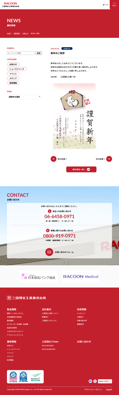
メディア (13, 78)
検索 (39, 53)
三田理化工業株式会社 (26, 298)
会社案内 (46, 309)
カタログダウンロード (15, 331)
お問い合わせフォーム (59, 252)
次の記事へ (104, 159)
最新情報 (16, 33)
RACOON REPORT (49, 349)
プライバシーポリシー (93, 389)
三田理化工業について (50, 313)
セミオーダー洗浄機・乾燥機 (17, 324)
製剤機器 (10, 320)
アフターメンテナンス (15, 335)
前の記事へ (59, 159)
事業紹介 (45, 317)
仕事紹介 (80, 317)
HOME (9, 33)
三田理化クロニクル (49, 320)
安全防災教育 (12, 328)
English (109, 389)
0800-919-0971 (59, 236)
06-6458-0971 (59, 216)
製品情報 (11, 309)
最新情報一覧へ (81, 169)
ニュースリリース (16, 69)
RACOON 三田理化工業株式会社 (10, 4)
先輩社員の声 (82, 320)
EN (107, 4)
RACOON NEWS (48, 345)
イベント (13, 73)
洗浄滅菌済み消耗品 (14, 317)
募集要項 (80, 324)
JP (104, 4)
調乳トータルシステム (15, 313)
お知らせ (25, 33)
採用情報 (13, 82)
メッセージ (81, 313)
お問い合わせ (84, 341)
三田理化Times (50, 341)
